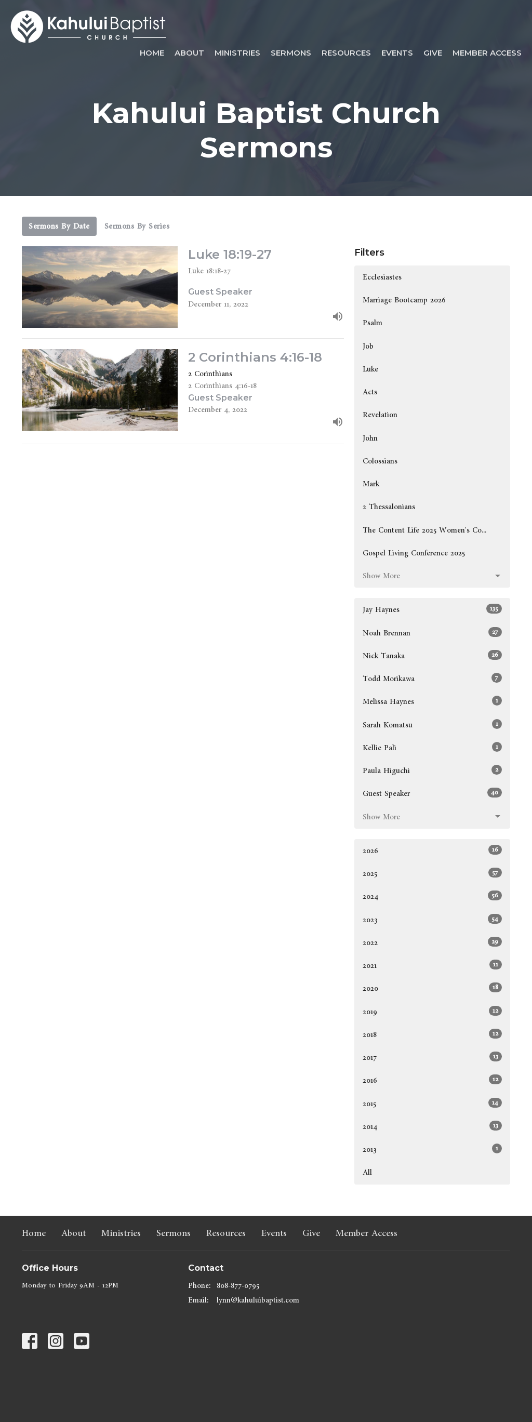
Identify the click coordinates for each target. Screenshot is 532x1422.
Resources (346, 53)
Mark (371, 484)
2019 (432, 1011)
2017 (432, 1057)
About (189, 53)
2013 (432, 1149)
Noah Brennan (432, 633)
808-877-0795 (238, 1286)
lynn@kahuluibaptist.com (258, 1300)
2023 (432, 919)
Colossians (380, 461)
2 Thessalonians (389, 507)
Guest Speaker (432, 793)
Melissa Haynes (432, 701)
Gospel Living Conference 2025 (414, 553)
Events (397, 53)
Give (432, 53)
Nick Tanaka (432, 655)
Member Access (487, 53)
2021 (432, 965)
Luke (370, 369)
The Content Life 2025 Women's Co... (424, 530)
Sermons (291, 53)
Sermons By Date (59, 226)
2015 (432, 1103)
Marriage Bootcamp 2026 (404, 300)
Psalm (372, 323)
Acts (370, 392)
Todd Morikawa (432, 678)
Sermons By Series (137, 226)
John (370, 438)
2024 (432, 896)
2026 (432, 850)
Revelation (380, 415)
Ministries (237, 53)
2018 (432, 1034)
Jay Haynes (432, 609)
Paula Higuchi (432, 770)
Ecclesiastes (382, 277)
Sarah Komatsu (432, 725)
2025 (432, 873)
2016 (432, 1080)
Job (368, 346)
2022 (432, 942)
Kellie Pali (432, 747)
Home (152, 53)
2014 (432, 1126)
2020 (432, 988)
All (367, 1172)
